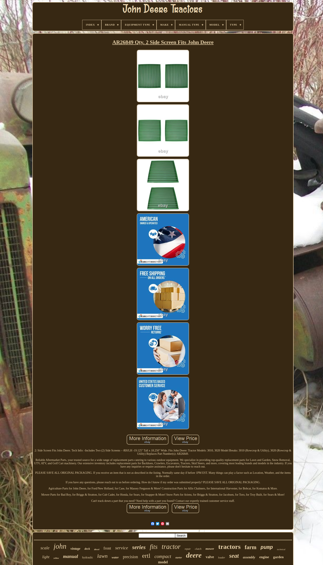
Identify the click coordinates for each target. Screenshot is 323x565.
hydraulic (87, 557)
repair (188, 548)
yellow (56, 558)
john (60, 546)
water (115, 557)
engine (264, 557)
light (45, 557)
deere (194, 555)
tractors (229, 546)
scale (45, 547)
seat (234, 555)
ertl (146, 555)
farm (250, 547)
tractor (171, 546)
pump (267, 548)
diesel (96, 549)
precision (130, 556)
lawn (102, 556)
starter (178, 557)
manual (70, 556)
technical (281, 549)
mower (210, 548)
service (121, 547)
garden (278, 557)
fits (154, 546)
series (139, 547)
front (107, 548)
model (163, 562)
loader (221, 557)
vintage (75, 548)
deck (87, 548)
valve (210, 557)
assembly (249, 557)
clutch (198, 548)
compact (162, 556)
